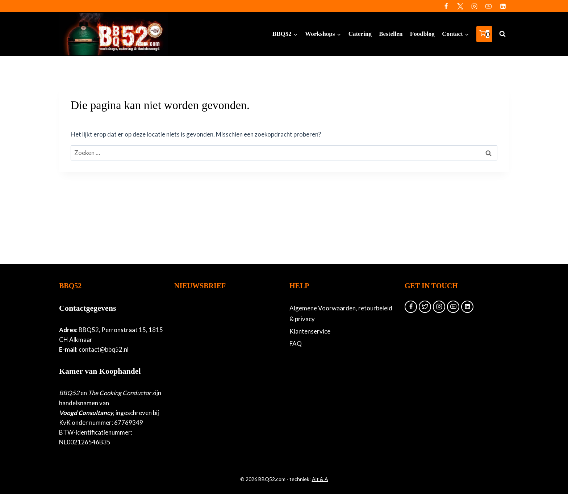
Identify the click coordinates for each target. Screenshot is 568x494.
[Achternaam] (221, 390)
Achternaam (189, 379)
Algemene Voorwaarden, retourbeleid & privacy (340, 313)
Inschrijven (221, 409)
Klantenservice (309, 331)
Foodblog (422, 33)
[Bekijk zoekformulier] (502, 34)
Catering (360, 33)
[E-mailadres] (221, 344)
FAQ (295, 343)
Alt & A (320, 479)
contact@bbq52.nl (104, 349)
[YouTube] (489, 6)
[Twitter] (460, 6)
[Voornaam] (221, 367)
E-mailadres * (191, 333)
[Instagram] (474, 6)
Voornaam (187, 356)
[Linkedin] (503, 6)
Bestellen (390, 33)
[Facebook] (446, 6)
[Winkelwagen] (484, 34)
